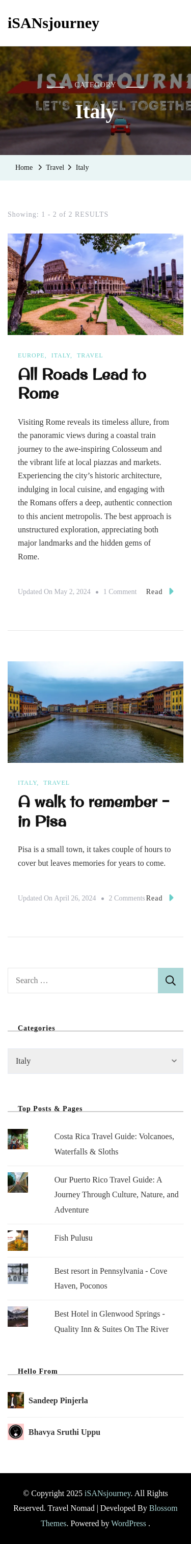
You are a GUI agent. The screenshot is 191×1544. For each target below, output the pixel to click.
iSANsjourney (53, 22)
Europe (31, 355)
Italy (60, 355)
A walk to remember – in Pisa (94, 811)
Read (159, 591)
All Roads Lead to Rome (82, 384)
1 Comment (120, 592)
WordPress (128, 1523)
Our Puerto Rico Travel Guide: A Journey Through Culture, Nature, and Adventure (116, 1194)
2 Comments (127, 898)
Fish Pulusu (73, 1237)
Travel (90, 355)
